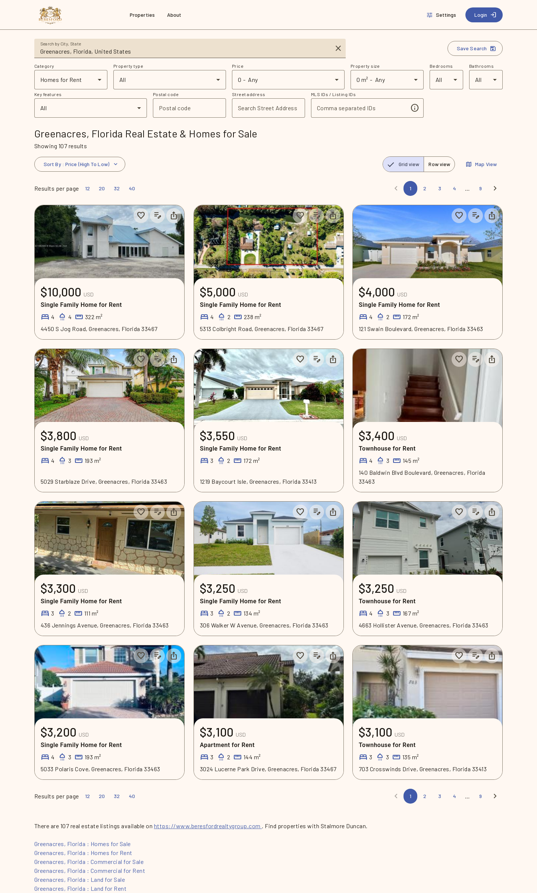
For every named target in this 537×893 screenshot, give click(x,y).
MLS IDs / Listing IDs (333, 94)
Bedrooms (441, 66)
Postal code (166, 94)
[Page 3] (439, 188)
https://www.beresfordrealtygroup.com (208, 825)
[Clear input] (338, 48)
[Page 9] (480, 188)
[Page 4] (454, 188)
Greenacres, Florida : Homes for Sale (82, 843)
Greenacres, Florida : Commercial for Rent (89, 870)
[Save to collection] (141, 215)
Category (44, 66)
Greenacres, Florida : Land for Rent (80, 888)
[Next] (495, 188)
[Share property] (173, 215)
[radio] (403, 164)
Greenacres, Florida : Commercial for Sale (89, 861)
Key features (48, 94)
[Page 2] (424, 188)
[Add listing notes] (157, 215)
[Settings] (442, 14)
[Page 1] (410, 188)
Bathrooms (481, 66)
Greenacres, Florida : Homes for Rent (83, 852)
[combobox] (184, 51)
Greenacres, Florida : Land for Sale (79, 879)
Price (238, 66)
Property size (365, 66)
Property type (128, 66)
